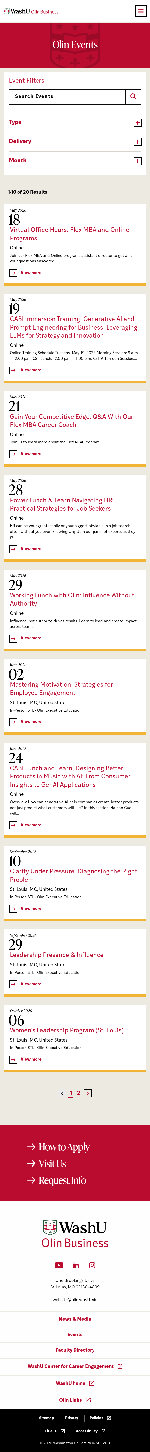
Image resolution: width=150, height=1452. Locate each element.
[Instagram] (92, 1267)
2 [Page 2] (78, 1093)
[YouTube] (59, 1267)
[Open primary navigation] (141, 11)
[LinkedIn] (76, 1267)
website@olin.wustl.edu (75, 1300)
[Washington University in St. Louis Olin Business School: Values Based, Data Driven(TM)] (75, 1246)
